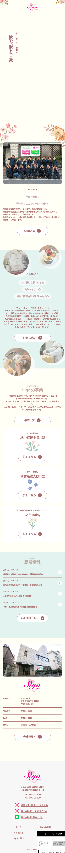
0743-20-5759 (26, 711)
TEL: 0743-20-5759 (32, 795)
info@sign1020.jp (28, 725)
